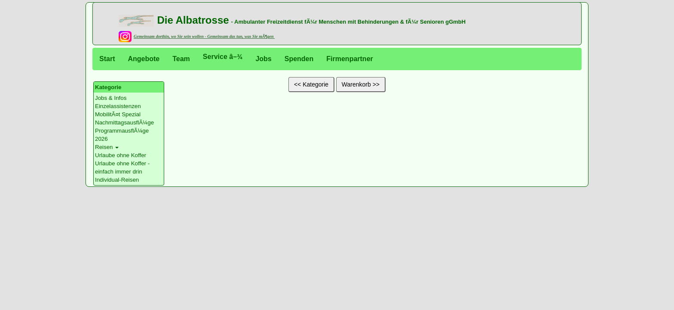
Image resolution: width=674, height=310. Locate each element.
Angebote (143, 58)
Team (181, 58)
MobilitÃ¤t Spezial (118, 114)
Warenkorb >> (361, 84)
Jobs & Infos (110, 98)
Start (107, 58)
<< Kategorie (311, 84)
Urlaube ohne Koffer (120, 155)
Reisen (104, 147)
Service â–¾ (223, 56)
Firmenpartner (349, 58)
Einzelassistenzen (118, 106)
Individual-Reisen (117, 180)
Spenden (299, 58)
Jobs (263, 58)
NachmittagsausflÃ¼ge (124, 122)
